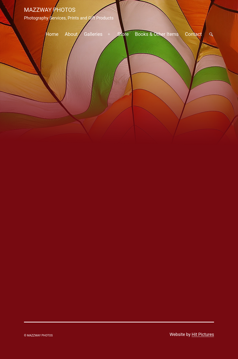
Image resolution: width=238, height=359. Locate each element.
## (211, 34)
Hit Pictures (203, 334)
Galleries (93, 34)
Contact (193, 34)
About (71, 34)
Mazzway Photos (50, 9)
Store (123, 34)
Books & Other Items (156, 34)
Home (52, 34)
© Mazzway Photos (38, 335)
